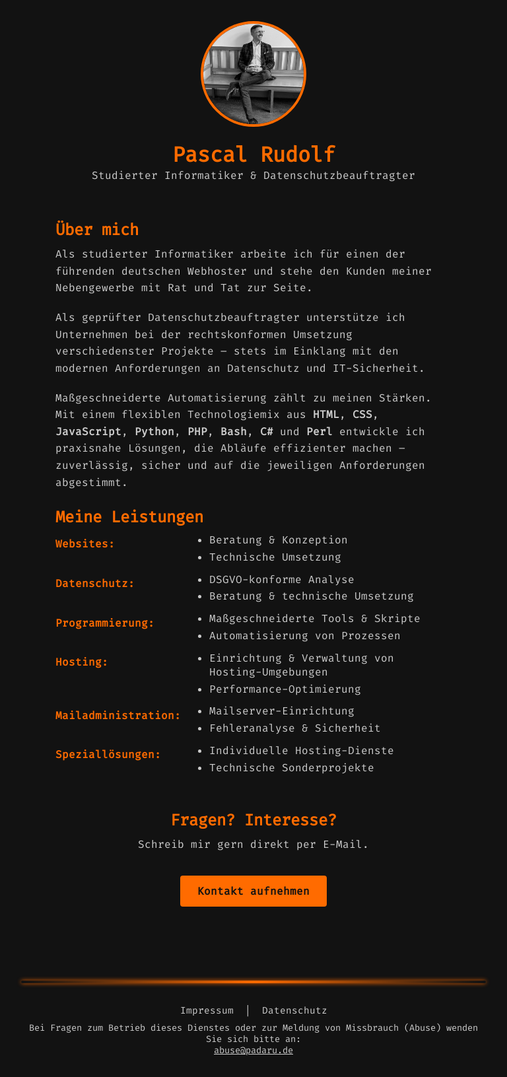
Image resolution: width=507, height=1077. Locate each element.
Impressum (207, 1010)
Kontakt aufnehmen (253, 891)
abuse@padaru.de (253, 1050)
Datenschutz (294, 1010)
